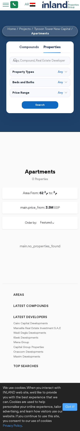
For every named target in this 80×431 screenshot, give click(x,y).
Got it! (69, 407)
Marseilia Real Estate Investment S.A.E (37, 328)
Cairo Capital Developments (30, 323)
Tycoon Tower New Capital (52, 29)
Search (40, 105)
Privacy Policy (12, 425)
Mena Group (21, 342)
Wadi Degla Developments (29, 333)
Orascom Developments (28, 352)
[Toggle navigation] (4, 4)
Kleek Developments (25, 337)
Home (11, 29)
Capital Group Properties (28, 347)
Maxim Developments (26, 356)
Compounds (29, 47)
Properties (52, 47)
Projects (25, 29)
